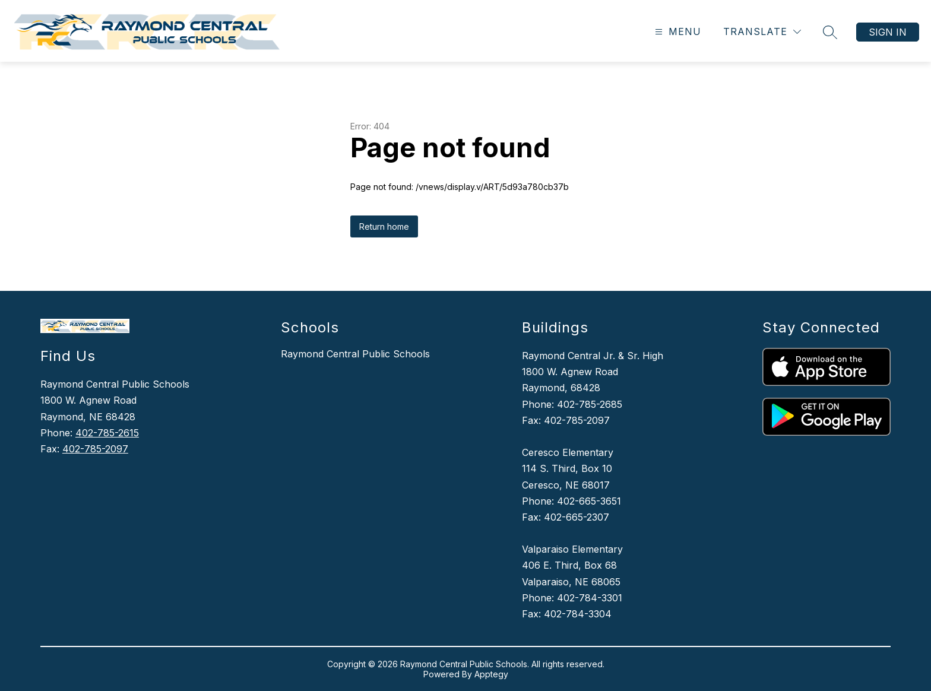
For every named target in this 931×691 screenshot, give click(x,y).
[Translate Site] (762, 31)
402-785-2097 (95, 449)
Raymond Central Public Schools (355, 354)
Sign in (888, 32)
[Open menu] (676, 31)
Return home (384, 226)
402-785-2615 (107, 433)
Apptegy (491, 674)
